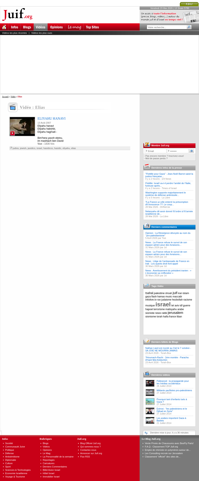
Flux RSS (85, 456)
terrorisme (159, 309)
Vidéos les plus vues (41, 33)
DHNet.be (165, 207)
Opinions (47, 450)
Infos (5, 438)
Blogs (46, 443)
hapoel (149, 309)
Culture (9, 463)
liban (179, 316)
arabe (180, 309)
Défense (9, 453)
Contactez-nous (88, 450)
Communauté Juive (15, 446)
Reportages (49, 460)
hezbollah (177, 299)
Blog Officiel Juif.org (90, 443)
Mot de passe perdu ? (156, 158)
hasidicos (48, 148)
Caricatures (48, 463)
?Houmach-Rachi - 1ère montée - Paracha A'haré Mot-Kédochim (167, 358)
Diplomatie (10, 460)
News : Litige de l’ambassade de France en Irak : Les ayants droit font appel (167, 262)
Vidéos (46, 446)
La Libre (166, 197)
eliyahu (66, 148)
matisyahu (171, 309)
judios (16, 148)
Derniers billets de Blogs (164, 342)
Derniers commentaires (164, 227)
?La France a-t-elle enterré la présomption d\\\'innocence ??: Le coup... (166, 203)
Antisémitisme (12, 456)
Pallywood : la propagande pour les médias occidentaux (173, 382)
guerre (186, 305)
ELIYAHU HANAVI (51, 118)
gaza (148, 296)
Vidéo (13, 96)
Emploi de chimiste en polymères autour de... (168, 450)
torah (159, 316)
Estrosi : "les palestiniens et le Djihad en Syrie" (172, 409)
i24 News (166, 179)
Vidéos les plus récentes (14, 33)
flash (154, 296)
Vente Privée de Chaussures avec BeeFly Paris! (169, 443)
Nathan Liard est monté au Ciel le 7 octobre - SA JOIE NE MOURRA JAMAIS (168, 349)
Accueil (5, 96)
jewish (23, 148)
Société (9, 443)
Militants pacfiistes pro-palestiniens (174, 390)
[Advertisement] (59, 64)
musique (150, 305)
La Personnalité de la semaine (58, 456)
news (158, 313)
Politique (9, 450)
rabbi (164, 313)
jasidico (31, 148)
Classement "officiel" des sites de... (162, 456)
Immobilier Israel (51, 476)
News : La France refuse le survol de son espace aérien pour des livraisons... (166, 243)
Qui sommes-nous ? (90, 446)
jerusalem (175, 313)
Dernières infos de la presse (166, 168)
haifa (165, 316)
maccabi (177, 296)
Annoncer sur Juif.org (91, 453)
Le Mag (46, 453)
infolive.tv (151, 299)
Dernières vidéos (160, 375)
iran (180, 293)
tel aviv (175, 305)
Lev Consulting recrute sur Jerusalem (164, 453)
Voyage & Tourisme (15, 476)
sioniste (150, 312)
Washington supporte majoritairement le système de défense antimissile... (165, 193)
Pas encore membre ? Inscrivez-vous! (164, 156)
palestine (159, 293)
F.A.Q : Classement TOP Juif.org (161, 446)
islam (186, 293)
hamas (161, 296)
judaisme (166, 299)
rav (159, 299)
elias (73, 148)
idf (181, 305)
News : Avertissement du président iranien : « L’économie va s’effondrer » (168, 271)
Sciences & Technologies (18, 470)
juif (175, 293)
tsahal (149, 293)
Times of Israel (169, 188)
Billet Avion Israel (51, 470)
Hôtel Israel (48, 473)
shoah (168, 293)
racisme (187, 299)
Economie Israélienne (16, 473)
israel (39, 148)
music (168, 296)
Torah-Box (165, 353)
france (172, 316)
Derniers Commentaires (55, 466)
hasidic (57, 148)
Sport (8, 466)
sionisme (150, 316)
